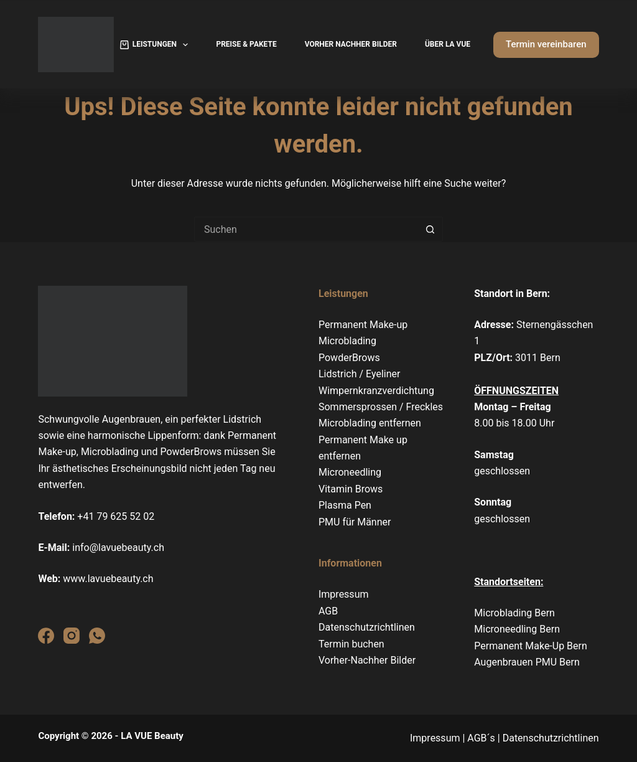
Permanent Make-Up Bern (530, 646)
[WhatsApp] (97, 636)
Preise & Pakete (246, 44)
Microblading (347, 341)
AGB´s (481, 738)
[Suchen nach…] (306, 229)
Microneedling (349, 472)
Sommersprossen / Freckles (380, 407)
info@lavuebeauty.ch (118, 547)
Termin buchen (351, 644)
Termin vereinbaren (546, 44)
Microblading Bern (515, 613)
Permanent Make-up (362, 325)
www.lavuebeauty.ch (108, 579)
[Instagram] (71, 636)
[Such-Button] (430, 229)
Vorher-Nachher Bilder (367, 660)
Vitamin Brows (350, 489)
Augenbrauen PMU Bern (527, 662)
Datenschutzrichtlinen (366, 627)
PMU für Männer (354, 522)
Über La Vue (447, 44)
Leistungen (156, 44)
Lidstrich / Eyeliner (359, 374)
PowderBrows (349, 358)
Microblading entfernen (369, 423)
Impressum (343, 594)
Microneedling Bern (517, 629)
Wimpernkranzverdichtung (376, 391)
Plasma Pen (344, 505)
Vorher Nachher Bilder (351, 44)
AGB (328, 611)
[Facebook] (46, 636)
